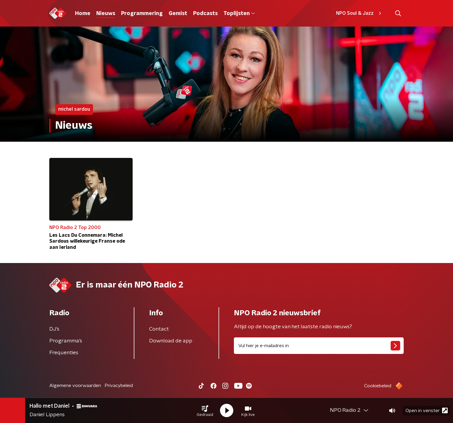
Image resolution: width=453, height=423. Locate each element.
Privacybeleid (119, 385)
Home (82, 13)
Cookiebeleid (377, 385)
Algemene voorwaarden (75, 385)
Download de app (170, 341)
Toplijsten (239, 13)
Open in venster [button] (426, 410)
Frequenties (63, 352)
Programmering (142, 13)
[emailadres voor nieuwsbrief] (319, 345)
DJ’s (54, 329)
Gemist (178, 13)
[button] (204, 410)
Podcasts (205, 13)
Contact (159, 329)
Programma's (65, 341)
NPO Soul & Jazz (359, 13)
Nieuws (105, 13)
